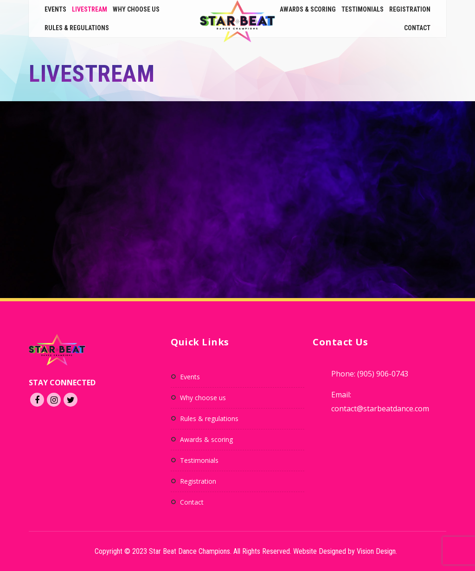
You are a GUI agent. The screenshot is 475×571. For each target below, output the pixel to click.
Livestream (89, 9)
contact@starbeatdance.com (380, 408)
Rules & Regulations (77, 28)
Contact (417, 28)
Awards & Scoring (308, 9)
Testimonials (362, 9)
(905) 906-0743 (382, 374)
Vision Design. (377, 551)
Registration (409, 9)
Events (55, 9)
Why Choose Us (136, 9)
